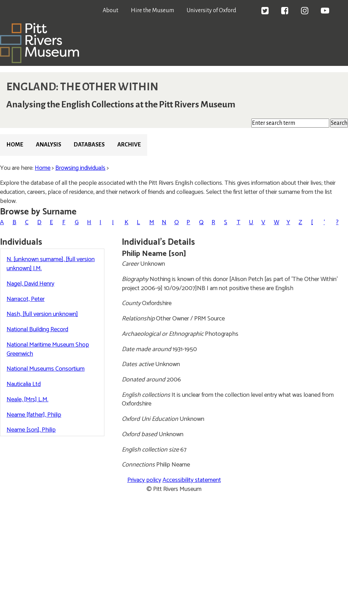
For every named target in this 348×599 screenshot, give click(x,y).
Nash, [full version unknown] (42, 314)
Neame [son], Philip (31, 430)
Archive (129, 145)
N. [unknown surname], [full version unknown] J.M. (51, 264)
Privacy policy (144, 480)
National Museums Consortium (46, 369)
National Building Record (37, 329)
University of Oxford (211, 10)
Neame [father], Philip (34, 415)
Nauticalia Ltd (24, 384)
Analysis (48, 145)
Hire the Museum (152, 10)
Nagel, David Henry (30, 284)
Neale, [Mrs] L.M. (27, 399)
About (110, 10)
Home (14, 145)
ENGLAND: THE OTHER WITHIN (82, 87)
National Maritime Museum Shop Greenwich (48, 349)
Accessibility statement (192, 480)
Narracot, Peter (26, 299)
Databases (89, 145)
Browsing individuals (80, 168)
